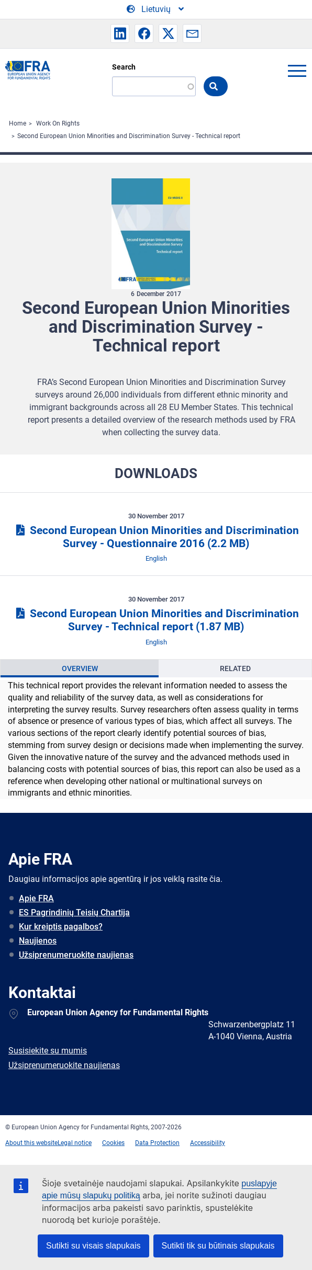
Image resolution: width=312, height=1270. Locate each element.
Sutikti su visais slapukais (93, 1245)
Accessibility (207, 1143)
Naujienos (38, 941)
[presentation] (80, 668)
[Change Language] (156, 9)
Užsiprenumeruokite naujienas (76, 955)
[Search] (154, 86)
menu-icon (297, 71)
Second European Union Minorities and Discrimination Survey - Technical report (128, 136)
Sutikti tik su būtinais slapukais (218, 1245)
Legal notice (75, 1143)
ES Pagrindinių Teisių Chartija (74, 912)
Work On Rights (58, 123)
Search (124, 67)
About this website (31, 1143)
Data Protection (157, 1143)
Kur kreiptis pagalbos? (61, 927)
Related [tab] (235, 668)
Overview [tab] (80, 668)
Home (17, 123)
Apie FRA (36, 898)
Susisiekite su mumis (47, 1051)
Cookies (113, 1143)
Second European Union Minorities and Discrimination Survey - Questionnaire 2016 (155, 537)
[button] (119, 33)
